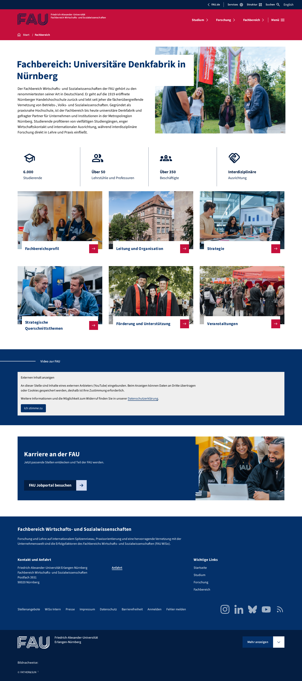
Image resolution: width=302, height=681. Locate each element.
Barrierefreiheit (132, 609)
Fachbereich (251, 20)
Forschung (223, 20)
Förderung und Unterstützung (149, 323)
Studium (198, 20)
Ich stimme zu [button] (33, 408)
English (289, 4)
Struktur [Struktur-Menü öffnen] (254, 5)
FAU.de (213, 5)
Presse (70, 609)
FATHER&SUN (28, 672)
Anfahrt (117, 568)
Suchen (273, 5)
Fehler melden (176, 609)
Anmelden (155, 609)
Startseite (200, 568)
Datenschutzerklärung (143, 398)
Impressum (87, 609)
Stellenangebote (29, 609)
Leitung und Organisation (149, 248)
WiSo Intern (53, 609)
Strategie (240, 248)
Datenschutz (108, 609)
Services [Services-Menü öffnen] (235, 5)
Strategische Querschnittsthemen (58, 325)
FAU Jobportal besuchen (58, 485)
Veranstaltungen (240, 323)
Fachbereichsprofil (58, 248)
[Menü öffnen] (277, 20)
